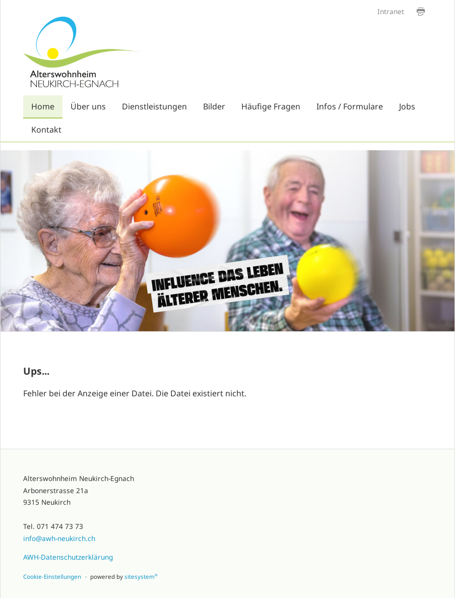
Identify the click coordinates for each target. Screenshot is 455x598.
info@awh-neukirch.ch (59, 538)
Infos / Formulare (349, 106)
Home (42, 106)
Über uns (88, 106)
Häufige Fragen (270, 106)
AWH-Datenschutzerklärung (68, 557)
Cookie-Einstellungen (52, 576)
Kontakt (46, 129)
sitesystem (141, 576)
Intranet (390, 11)
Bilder (214, 106)
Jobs (407, 106)
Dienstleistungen (154, 106)
